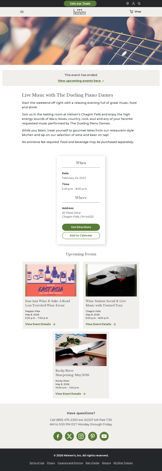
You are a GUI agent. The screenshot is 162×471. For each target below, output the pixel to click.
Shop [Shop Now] (135, 11)
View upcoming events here (81, 80)
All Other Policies (123, 463)
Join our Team (80, 3)
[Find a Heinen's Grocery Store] (127, 3)
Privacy (51, 463)
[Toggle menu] (22, 11)
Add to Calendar (81, 235)
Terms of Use (36, 463)
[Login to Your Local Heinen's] (133, 3)
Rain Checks (92, 463)
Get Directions (81, 227)
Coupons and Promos (70, 463)
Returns (106, 463)
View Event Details (50, 324)
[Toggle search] (139, 3)
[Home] (77, 12)
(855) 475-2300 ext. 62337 (74, 420)
